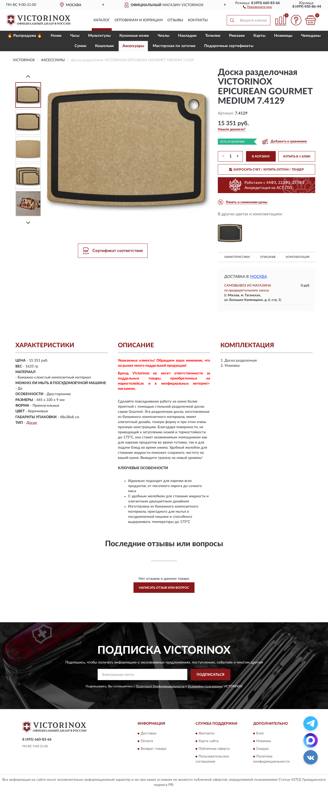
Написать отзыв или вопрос (164, 587)
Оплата (147, 741)
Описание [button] (268, 257)
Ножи (56, 36)
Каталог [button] (102, 20)
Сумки (80, 46)
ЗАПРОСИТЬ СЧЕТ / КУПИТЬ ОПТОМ (266, 169)
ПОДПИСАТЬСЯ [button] (210, 675)
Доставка (148, 733)
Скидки (262, 749)
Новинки (263, 741)
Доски (31, 423)
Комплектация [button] (297, 257)
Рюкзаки (237, 36)
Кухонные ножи (134, 36)
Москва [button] (258, 277)
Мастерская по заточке (174, 46)
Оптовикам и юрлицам (139, 20)
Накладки (187, 36)
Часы (74, 36)
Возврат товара (153, 749)
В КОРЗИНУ (261, 156)
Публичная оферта (214, 749)
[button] (257, 6)
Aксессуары (133, 46)
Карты (259, 36)
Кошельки (104, 46)
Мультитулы (99, 36)
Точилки (212, 36)
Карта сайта (209, 741)
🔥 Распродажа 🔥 (24, 36)
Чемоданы (311, 36)
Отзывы (175, 20)
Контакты (198, 20)
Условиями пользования (205, 686)
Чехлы (163, 36)
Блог (260, 733)
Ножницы (283, 36)
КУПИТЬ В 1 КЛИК (296, 156)
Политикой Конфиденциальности (160, 686)
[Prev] (28, 76)
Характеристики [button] (237, 257)
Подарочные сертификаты (228, 46)
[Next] (28, 222)
